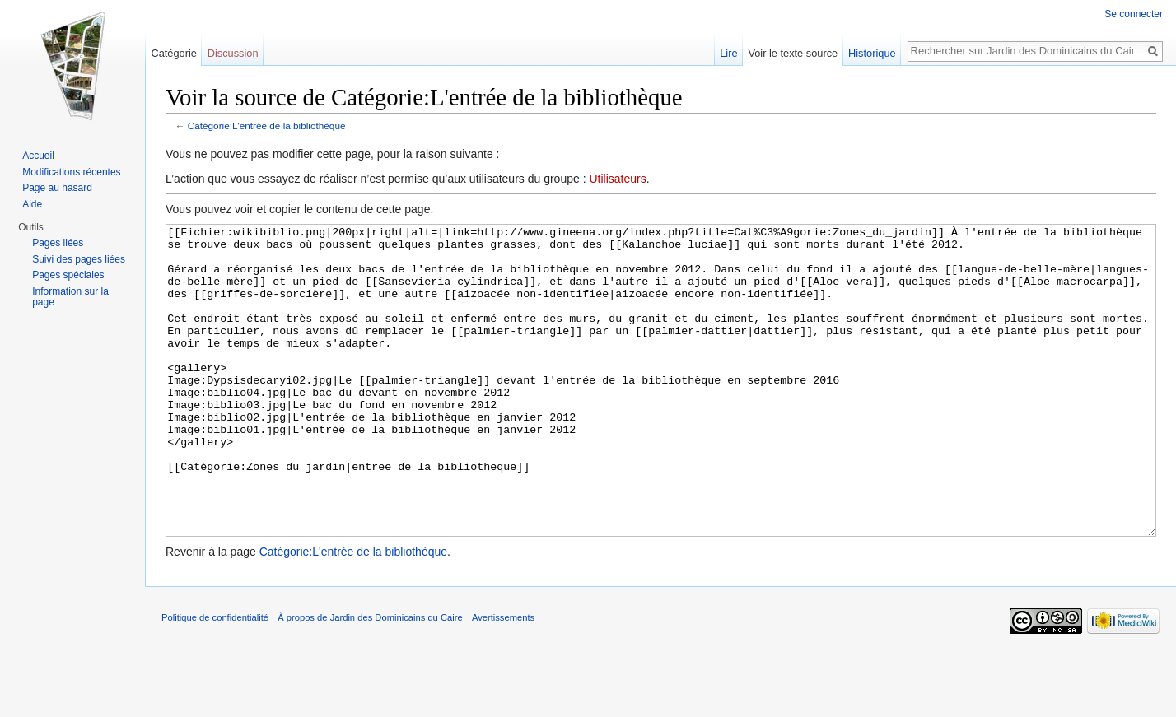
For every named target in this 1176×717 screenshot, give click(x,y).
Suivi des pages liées (78, 259)
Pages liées (57, 243)
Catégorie (174, 53)
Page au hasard (57, 187)
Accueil (38, 155)
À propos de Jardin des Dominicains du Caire (370, 679)
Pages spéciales (68, 275)
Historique (872, 53)
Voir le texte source (793, 53)
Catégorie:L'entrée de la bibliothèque (267, 125)
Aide (32, 204)
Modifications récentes (71, 172)
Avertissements (503, 679)
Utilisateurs (617, 178)
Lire (728, 53)
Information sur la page (70, 297)
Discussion (233, 53)
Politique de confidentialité (214, 679)
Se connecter (1133, 14)
